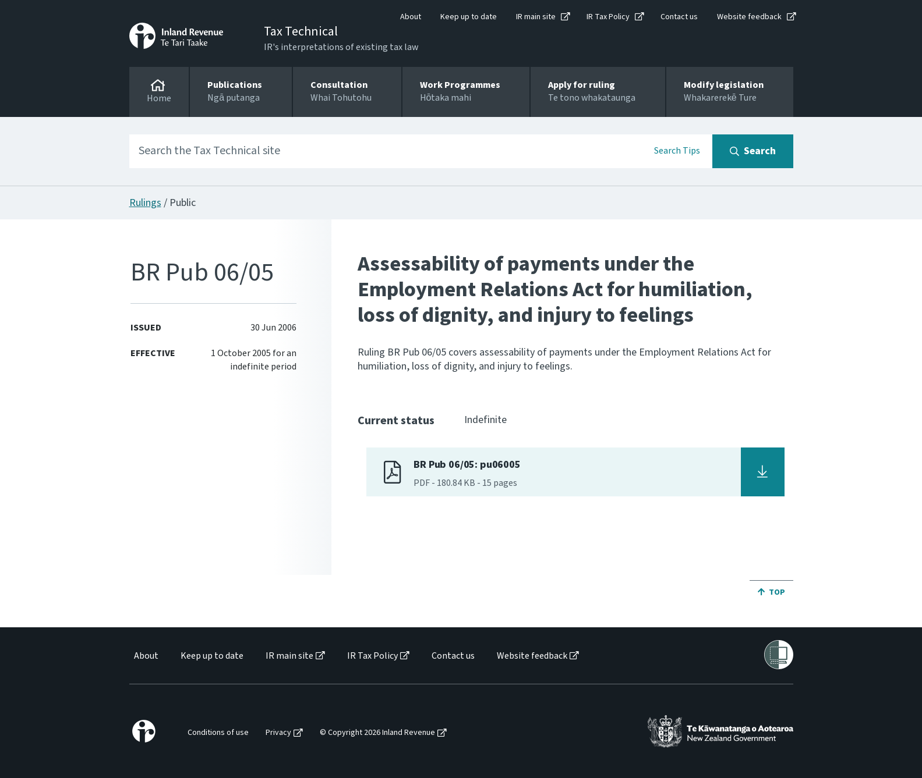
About (410, 17)
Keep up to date (468, 17)
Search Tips (677, 150)
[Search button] (752, 151)
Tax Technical (301, 31)
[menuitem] (145, 656)
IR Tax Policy (608, 17)
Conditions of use (218, 733)
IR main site (536, 17)
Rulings (145, 203)
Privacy (278, 733)
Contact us (679, 17)
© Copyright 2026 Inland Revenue (377, 733)
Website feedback (749, 17)
